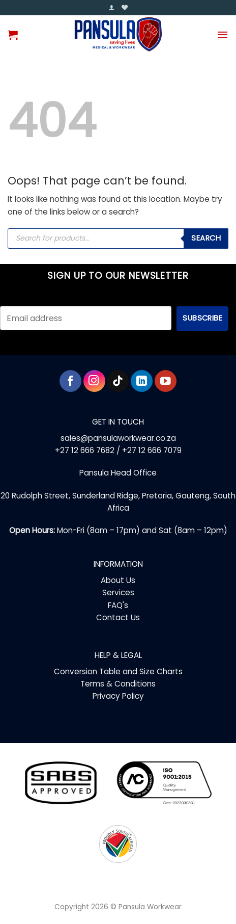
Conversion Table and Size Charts (118, 671)
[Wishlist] (125, 8)
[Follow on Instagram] (94, 381)
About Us (118, 580)
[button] (111, 8)
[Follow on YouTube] (165, 381)
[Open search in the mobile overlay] (118, 238)
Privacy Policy (118, 696)
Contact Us (118, 617)
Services (118, 592)
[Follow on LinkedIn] (142, 381)
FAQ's (118, 605)
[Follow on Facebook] (70, 381)
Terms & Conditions (118, 683)
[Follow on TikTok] (118, 381)
